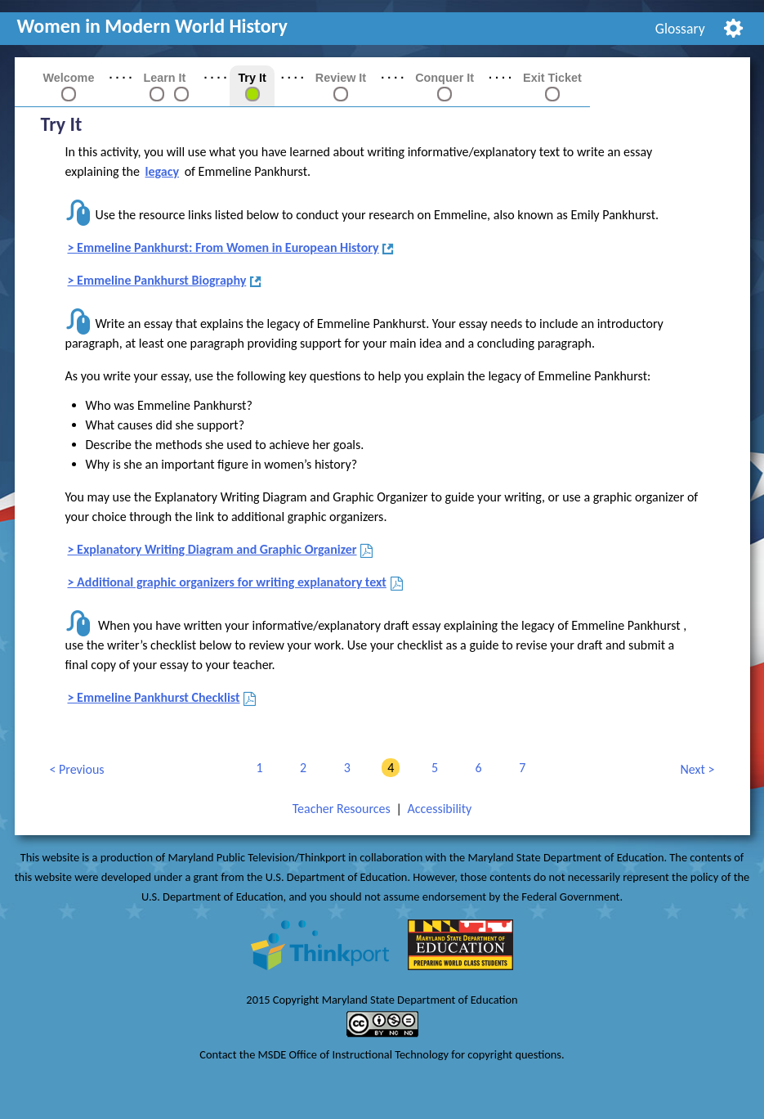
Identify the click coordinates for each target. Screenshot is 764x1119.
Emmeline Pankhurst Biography (162, 281)
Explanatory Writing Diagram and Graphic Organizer (218, 550)
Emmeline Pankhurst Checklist (160, 698)
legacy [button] (162, 171)
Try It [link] (252, 77)
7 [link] (519, 767)
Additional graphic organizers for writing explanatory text (233, 582)
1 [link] (256, 767)
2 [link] (300, 767)
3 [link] (344, 767)
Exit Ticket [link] (552, 77)
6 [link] (476, 767)
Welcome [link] (69, 77)
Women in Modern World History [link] (152, 26)
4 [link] (388, 767)
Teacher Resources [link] (342, 808)
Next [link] (693, 770)
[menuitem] (679, 28)
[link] (156, 93)
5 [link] (432, 767)
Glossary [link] (680, 29)
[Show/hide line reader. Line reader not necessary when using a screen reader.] (733, 26)
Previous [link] (76, 770)
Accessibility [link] (439, 808)
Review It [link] (340, 77)
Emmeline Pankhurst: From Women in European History (229, 248)
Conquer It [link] (444, 77)
